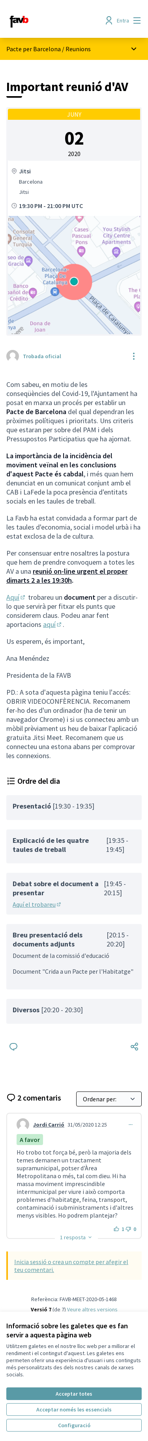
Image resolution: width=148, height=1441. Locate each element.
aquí (53, 624)
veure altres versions (92, 1309)
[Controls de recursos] (134, 356)
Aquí (16, 597)
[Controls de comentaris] (130, 1124)
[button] (76, 1237)
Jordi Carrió (48, 1124)
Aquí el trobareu (37, 904)
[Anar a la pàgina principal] (56, 20)
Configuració (74, 1425)
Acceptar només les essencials (74, 1409)
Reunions (78, 49)
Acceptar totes (74, 1393)
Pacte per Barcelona (33, 49)
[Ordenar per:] (109, 1098)
